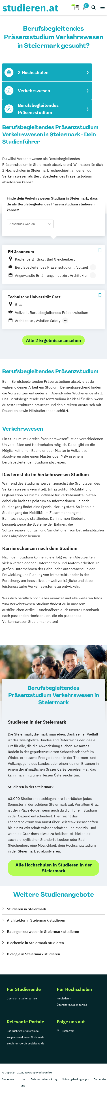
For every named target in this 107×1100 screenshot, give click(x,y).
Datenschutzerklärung (44, 1079)
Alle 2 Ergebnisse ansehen (53, 340)
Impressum (9, 1079)
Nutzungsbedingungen (75, 1079)
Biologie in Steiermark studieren (33, 954)
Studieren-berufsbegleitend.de (25, 1043)
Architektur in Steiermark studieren (36, 920)
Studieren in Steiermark (26, 909)
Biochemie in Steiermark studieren (35, 942)
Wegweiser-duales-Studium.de (25, 1037)
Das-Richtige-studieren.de (23, 1031)
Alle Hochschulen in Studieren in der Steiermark (53, 868)
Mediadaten (64, 998)
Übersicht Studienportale (22, 998)
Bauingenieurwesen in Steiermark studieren (43, 931)
